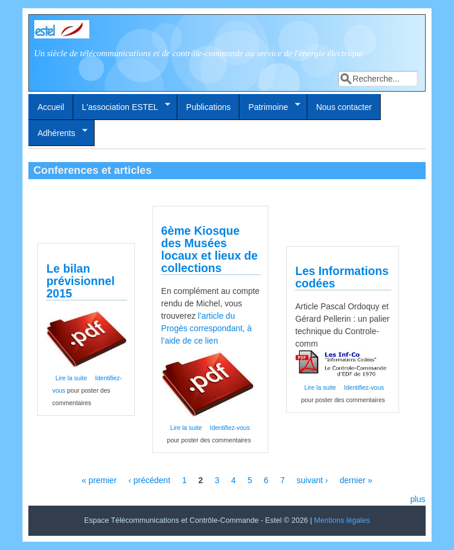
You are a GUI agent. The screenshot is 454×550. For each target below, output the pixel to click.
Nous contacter (344, 107)
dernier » (356, 480)
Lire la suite (71, 377)
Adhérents (57, 132)
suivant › (312, 480)
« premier (99, 480)
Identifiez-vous (230, 427)
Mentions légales (342, 520)
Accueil (50, 107)
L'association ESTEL (122, 106)
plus (418, 499)
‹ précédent (149, 480)
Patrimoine (269, 106)
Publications (208, 107)
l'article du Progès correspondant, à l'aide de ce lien (206, 328)
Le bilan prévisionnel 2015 (80, 281)
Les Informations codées (341, 277)
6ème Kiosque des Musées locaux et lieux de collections (209, 249)
